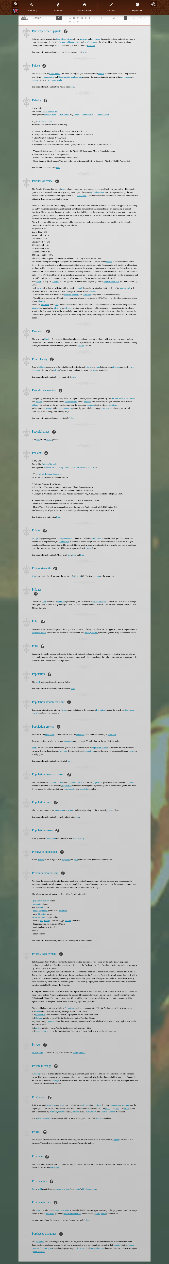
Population (100, 710)
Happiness (43, 910)
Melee (41, 121)
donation (118, 1245)
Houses (111, 810)
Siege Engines (41, 1031)
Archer (38, 1028)
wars (98, 367)
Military (111, 7)
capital (78, 1189)
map (57, 304)
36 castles (45, 304)
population (49, 734)
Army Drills (88, 114)
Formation (69, 1008)
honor (38, 281)
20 (153, 4)
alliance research (108, 1111)
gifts (50, 1248)
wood (49, 1105)
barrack (68, 920)
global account (97, 192)
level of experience (64, 39)
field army (96, 538)
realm (63, 189)
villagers (35, 405)
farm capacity (70, 789)
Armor (76, 114)
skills (44, 601)
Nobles (101, 73)
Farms (63, 710)
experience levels (54, 80)
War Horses (64, 114)
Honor (88, 548)
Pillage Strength (99, 601)
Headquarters (90, 42)
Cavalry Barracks (49, 111)
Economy (58, 7)
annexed (87, 401)
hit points (42, 914)
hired (84, 1189)
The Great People (84, 7)
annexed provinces (62, 1189)
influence (68, 308)
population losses (99, 747)
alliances (57, 308)
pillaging (55, 281)
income (41, 859)
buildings (113, 405)
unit (98, 576)
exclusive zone (71, 401)
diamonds (40, 1241)
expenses (66, 859)
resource (67, 1213)
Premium (112, 734)
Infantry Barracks (49, 464)
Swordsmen (40, 1014)
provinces (63, 910)
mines (98, 1105)
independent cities (127, 398)
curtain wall (125, 288)
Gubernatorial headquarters (68, 42)
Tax (33, 1189)
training (47, 920)
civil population (65, 538)
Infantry (48, 474)
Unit (34, 576)
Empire (47, 339)
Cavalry (48, 121)
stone (62, 1105)
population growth (111, 281)
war (94, 370)
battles (93, 291)
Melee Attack (50, 114)
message (37, 1073)
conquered (54, 1167)
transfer (101, 1248)
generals (83, 39)
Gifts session (80, 1248)
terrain (61, 1111)
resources (91, 45)
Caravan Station (40, 917)
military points (90, 632)
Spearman (57, 474)
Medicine (80, 734)
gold (76, 859)
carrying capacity (71, 294)
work (38, 682)
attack (48, 439)
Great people (54, 73)
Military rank (37, 1052)
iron (54, 1105)
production (38, 904)
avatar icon (81, 195)
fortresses (87, 294)
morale (80, 288)
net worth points (39, 632)
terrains (115, 398)
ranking (117, 1139)
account (81, 345)
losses (131, 751)
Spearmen (51, 1021)
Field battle (64, 541)
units (98, 1213)
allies (56, 370)
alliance (42, 367)
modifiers (50, 1213)
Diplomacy (137, 7)
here (84, 52)
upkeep (66, 298)
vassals (39, 401)
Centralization (103, 114)
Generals (61, 601)
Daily (35, 910)
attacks (88, 367)
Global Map (31, 7)
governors (95, 39)
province (63, 751)
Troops (35, 538)
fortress (39, 288)
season (109, 261)
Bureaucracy (90, 1111)
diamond (36, 308)
